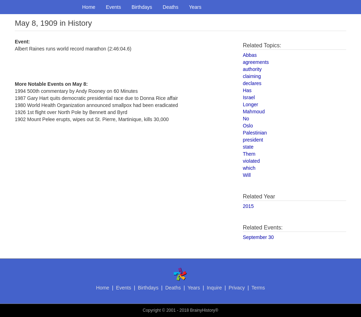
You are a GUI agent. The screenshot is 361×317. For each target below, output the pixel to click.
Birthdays (141, 7)
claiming (252, 76)
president (253, 140)
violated (251, 161)
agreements (256, 62)
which (249, 168)
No (246, 118)
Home (88, 7)
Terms (258, 288)
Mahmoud (254, 111)
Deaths (170, 7)
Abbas (250, 55)
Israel (249, 97)
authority (252, 69)
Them (249, 154)
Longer (250, 104)
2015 (248, 206)
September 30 (258, 237)
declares (252, 83)
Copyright (152, 310)
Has (247, 90)
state (248, 147)
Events (113, 7)
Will (247, 175)
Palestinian (255, 133)
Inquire (214, 288)
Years (195, 7)
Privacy (236, 288)
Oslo (248, 125)
